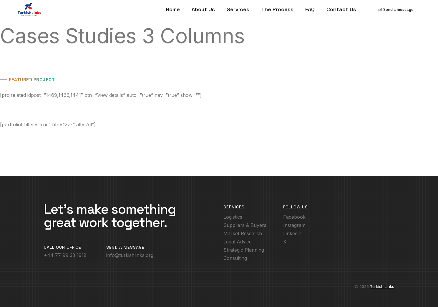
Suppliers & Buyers (244, 225)
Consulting (235, 258)
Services (238, 9)
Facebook (294, 217)
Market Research (242, 233)
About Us (203, 9)
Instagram (294, 225)
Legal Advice (237, 242)
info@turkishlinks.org (129, 255)
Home (173, 9)
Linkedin (292, 233)
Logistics (232, 217)
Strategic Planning (243, 250)
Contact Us (341, 9)
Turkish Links (382, 286)
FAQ (310, 9)
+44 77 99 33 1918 (65, 255)
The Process (277, 9)
